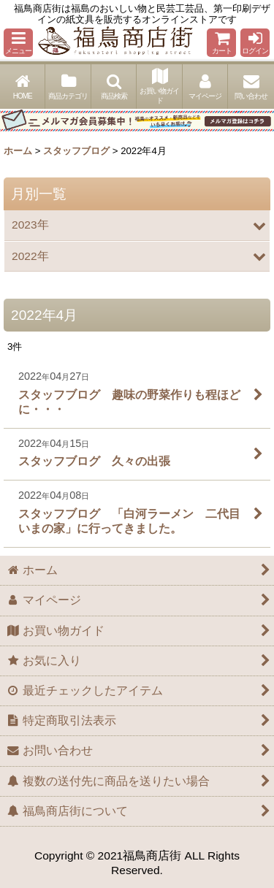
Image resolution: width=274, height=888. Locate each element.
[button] (18, 42)
